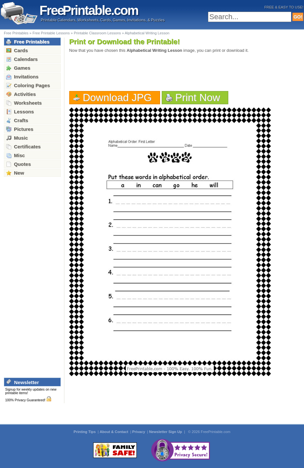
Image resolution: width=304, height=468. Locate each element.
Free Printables (16, 33)
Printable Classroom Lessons (97, 33)
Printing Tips (85, 432)
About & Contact (114, 432)
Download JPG (117, 97)
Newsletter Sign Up (166, 432)
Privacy (139, 432)
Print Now (197, 97)
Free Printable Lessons (51, 33)
